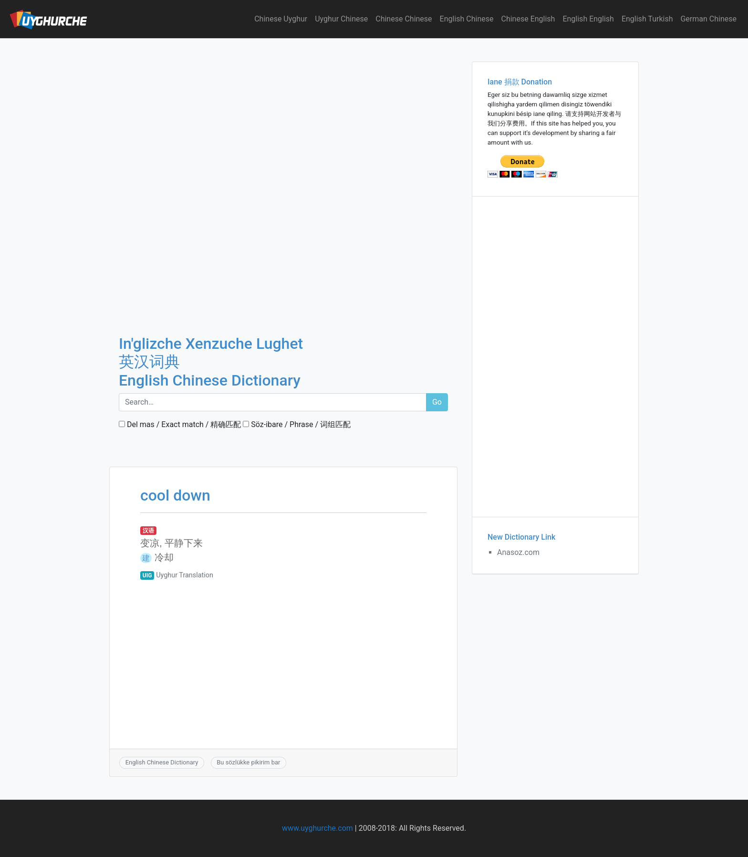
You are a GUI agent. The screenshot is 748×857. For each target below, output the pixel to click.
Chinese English (528, 18)
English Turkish (647, 18)
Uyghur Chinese (341, 18)
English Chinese (467, 18)
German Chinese (708, 18)
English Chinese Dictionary (161, 762)
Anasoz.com (518, 552)
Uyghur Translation (184, 575)
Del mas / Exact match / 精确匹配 (180, 424)
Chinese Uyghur (280, 18)
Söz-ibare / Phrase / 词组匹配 (297, 424)
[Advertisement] (283, 109)
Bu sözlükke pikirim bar (248, 762)
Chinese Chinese (403, 18)
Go (437, 402)
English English (588, 18)
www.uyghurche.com (317, 828)
